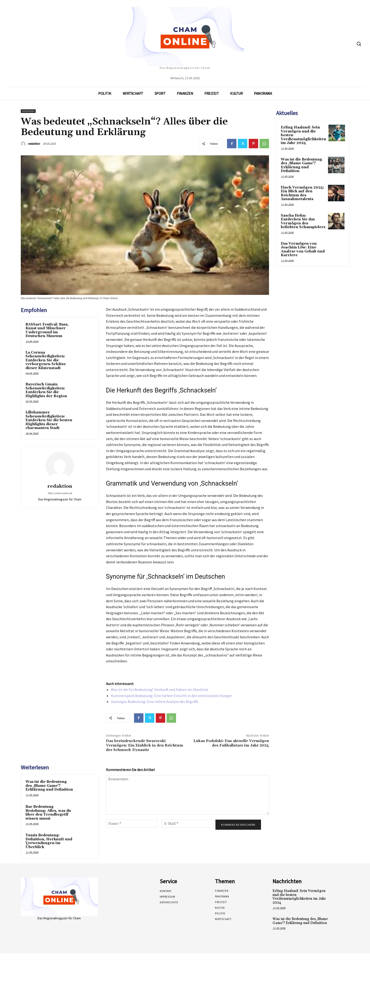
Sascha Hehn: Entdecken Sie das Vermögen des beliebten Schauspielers (303, 221)
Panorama (28, 111)
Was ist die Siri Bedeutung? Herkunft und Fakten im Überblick (159, 689)
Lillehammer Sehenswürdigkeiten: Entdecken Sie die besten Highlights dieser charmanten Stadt (48, 420)
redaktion (34, 144)
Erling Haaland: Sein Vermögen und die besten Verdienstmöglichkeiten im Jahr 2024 (299, 897)
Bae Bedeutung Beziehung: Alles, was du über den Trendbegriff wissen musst (48, 813)
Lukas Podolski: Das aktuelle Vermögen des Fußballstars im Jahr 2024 (231, 743)
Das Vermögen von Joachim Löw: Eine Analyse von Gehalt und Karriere (303, 249)
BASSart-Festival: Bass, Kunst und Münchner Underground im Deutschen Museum (47, 330)
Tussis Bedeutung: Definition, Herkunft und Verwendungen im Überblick (48, 841)
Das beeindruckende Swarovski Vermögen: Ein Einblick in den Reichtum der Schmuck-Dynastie (144, 745)
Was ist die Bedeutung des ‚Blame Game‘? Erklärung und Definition (49, 786)
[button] (358, 43)
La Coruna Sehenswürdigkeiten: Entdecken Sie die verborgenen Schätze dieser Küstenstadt (45, 360)
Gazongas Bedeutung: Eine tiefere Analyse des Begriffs (154, 701)
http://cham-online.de (60, 493)
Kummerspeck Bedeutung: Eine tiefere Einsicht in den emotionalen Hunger (171, 695)
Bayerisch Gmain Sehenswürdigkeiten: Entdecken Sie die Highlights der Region (46, 390)
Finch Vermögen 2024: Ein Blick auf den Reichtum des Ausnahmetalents (302, 193)
